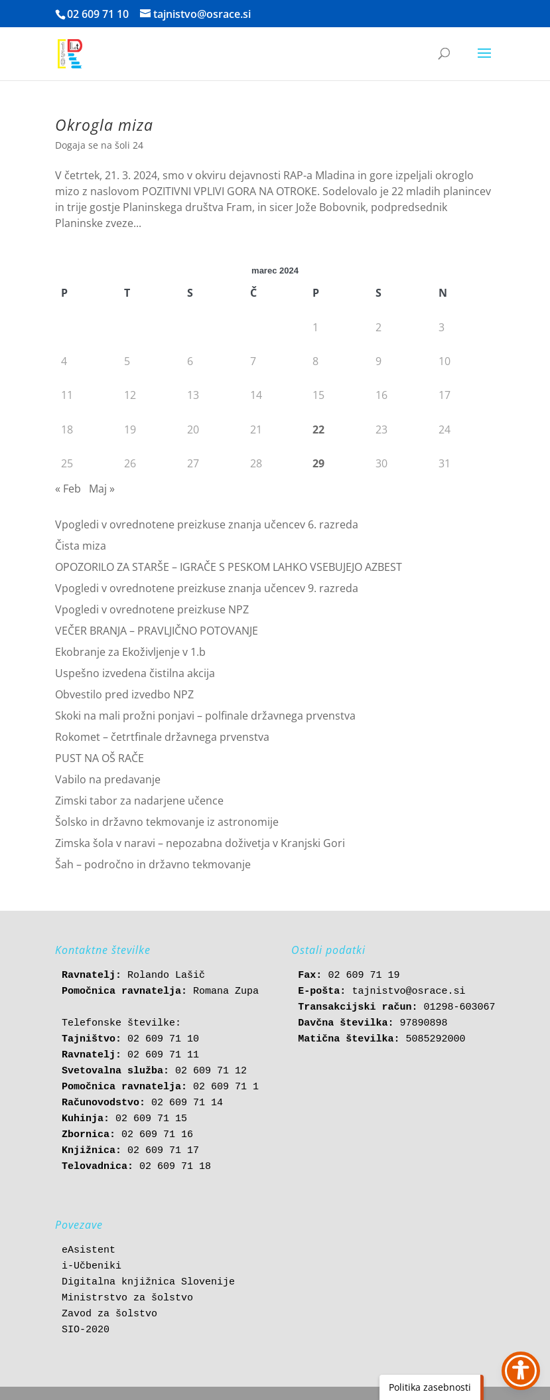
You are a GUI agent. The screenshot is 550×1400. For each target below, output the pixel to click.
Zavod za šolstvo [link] (109, 1314)
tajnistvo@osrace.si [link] (408, 991)
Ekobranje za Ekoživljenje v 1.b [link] (130, 652)
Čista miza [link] (80, 545)
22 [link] (318, 429)
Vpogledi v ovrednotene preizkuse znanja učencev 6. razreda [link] (206, 524)
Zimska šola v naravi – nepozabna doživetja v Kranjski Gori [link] (200, 843)
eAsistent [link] (88, 1250)
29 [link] (318, 463)
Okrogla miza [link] (104, 124)
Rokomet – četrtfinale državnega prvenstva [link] (162, 737)
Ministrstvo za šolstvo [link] (127, 1298)
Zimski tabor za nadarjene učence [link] (139, 800)
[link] (70, 52)
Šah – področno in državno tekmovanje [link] (153, 864)
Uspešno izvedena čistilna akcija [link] (135, 673)
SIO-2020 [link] (85, 1330)
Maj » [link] (102, 488)
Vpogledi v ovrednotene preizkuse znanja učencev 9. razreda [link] (206, 588)
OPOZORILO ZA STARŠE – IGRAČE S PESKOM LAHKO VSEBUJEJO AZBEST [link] (228, 567)
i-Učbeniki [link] (91, 1266)
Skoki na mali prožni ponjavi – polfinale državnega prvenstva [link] (205, 715)
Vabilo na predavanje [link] (108, 779)
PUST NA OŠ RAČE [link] (99, 758)
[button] (484, 61)
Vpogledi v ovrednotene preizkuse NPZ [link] (152, 609)
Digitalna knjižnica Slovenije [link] (148, 1282)
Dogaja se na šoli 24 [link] (99, 145)
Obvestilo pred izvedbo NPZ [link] (124, 694)
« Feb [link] (68, 488)
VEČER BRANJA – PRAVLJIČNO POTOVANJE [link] (156, 630)
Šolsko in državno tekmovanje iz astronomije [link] (167, 822)
